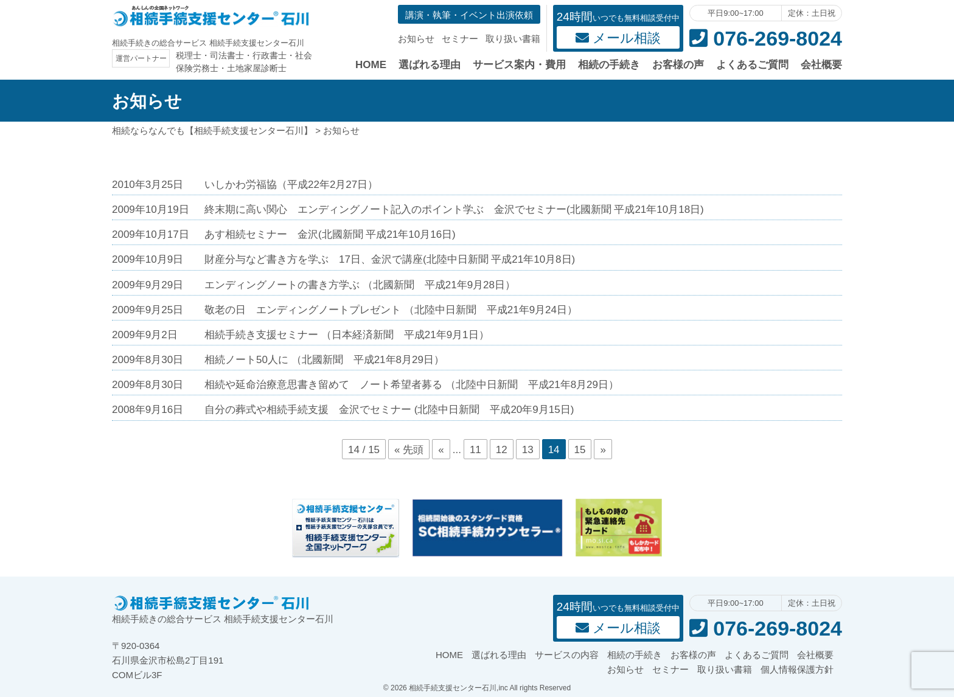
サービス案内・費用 (519, 65)
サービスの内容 (567, 655)
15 (580, 450)
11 (475, 450)
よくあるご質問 (752, 65)
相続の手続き (609, 65)
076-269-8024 (765, 38)
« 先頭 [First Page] (408, 450)
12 (501, 450)
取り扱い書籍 (513, 38)
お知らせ (416, 38)
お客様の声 (678, 65)
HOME (370, 65)
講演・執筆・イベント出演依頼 (469, 15)
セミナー (460, 38)
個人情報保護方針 (797, 669)
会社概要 (821, 65)
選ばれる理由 (430, 65)
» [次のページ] (602, 450)
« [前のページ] (441, 450)
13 (528, 450)
